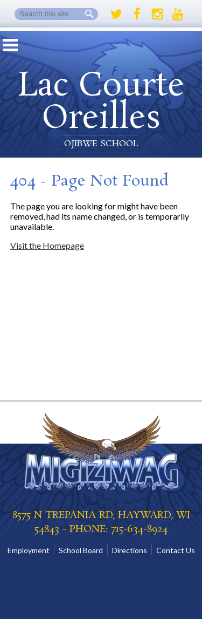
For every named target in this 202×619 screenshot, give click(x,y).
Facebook (136, 14)
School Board (81, 550)
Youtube (177, 14)
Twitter (116, 14)
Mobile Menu (10, 45)
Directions (129, 550)
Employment (29, 550)
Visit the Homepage (47, 245)
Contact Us (175, 550)
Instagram (157, 14)
